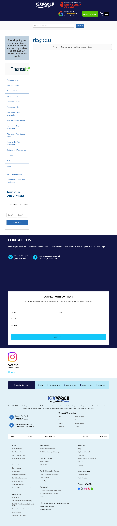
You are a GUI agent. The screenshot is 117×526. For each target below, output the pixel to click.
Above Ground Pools (18, 447)
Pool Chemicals (12, 83)
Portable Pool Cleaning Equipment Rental (23, 496)
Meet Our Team (83, 466)
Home (12, 428)
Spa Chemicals (12, 88)
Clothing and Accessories (16, 142)
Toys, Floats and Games (16, 112)
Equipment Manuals (84, 443)
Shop (9, 158)
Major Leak (43, 456)
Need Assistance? (90, 5)
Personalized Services (47, 498)
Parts (9, 153)
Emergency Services (46, 450)
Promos (80, 457)
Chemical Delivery (18, 476)
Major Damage (44, 453)
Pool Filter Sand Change (47, 440)
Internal (85, 428)
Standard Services (18, 456)
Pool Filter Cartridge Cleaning (49, 443)
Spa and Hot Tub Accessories (13, 135)
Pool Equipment (13, 77)
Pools (14, 437)
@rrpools (12, 363)
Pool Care (81, 447)
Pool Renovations (17, 473)
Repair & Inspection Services (49, 462)
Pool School (44, 478)
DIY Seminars (44, 488)
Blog (79, 440)
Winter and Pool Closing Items (16, 127)
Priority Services (45, 501)
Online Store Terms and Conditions (16, 173)
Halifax (42, 377)
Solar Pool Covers (13, 94)
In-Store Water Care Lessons (49, 485)
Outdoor (10, 147)
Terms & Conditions (14, 166)
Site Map (103, 428)
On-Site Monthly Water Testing (22, 492)
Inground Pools (17, 440)
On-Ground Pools (17, 443)
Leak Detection (44, 469)
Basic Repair (44, 472)
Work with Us (50, 428)
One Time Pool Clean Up (20, 507)
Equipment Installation (19, 466)
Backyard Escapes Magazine (87, 450)
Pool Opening (16, 459)
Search (80, 17)
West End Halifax (87, 377)
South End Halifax (55, 377)
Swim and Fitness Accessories (13, 119)
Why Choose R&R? (84, 463)
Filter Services (45, 437)
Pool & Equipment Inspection (49, 466)
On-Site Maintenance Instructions (22, 479)
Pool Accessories (13, 99)
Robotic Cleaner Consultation (21, 500)
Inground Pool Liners (18, 450)
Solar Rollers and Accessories (13, 105)
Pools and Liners (13, 72)
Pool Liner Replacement (19, 469)
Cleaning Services (18, 486)
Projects (29, 428)
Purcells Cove (102, 377)
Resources (81, 437)
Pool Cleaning (16, 503)
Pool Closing (16, 463)
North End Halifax (71, 377)
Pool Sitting (16, 489)
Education (81, 453)
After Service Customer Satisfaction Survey (54, 495)
